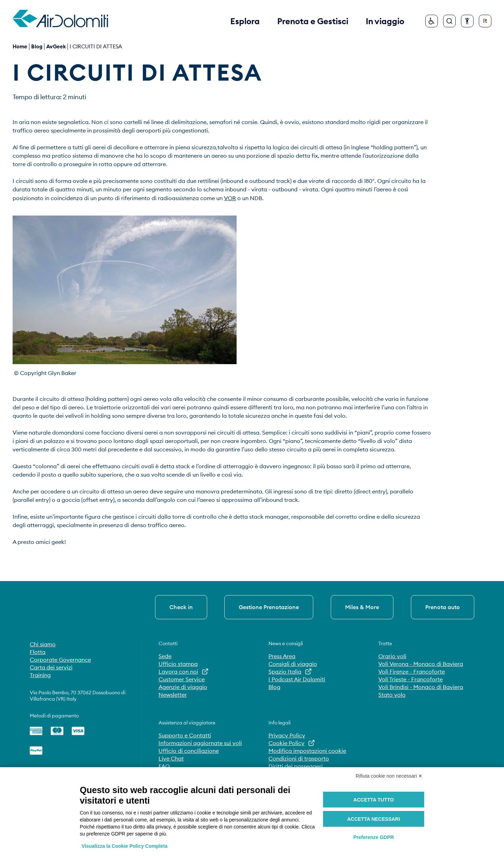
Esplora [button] (245, 21)
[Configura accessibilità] (467, 21)
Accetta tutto (374, 800)
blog (36, 46)
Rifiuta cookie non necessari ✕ (389, 776)
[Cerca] (449, 21)
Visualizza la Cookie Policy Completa (125, 846)
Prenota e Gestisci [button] (312, 21)
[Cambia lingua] (485, 21)
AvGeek (56, 46)
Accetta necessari (373, 819)
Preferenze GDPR (373, 837)
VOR (230, 198)
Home (20, 46)
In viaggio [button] (385, 21)
